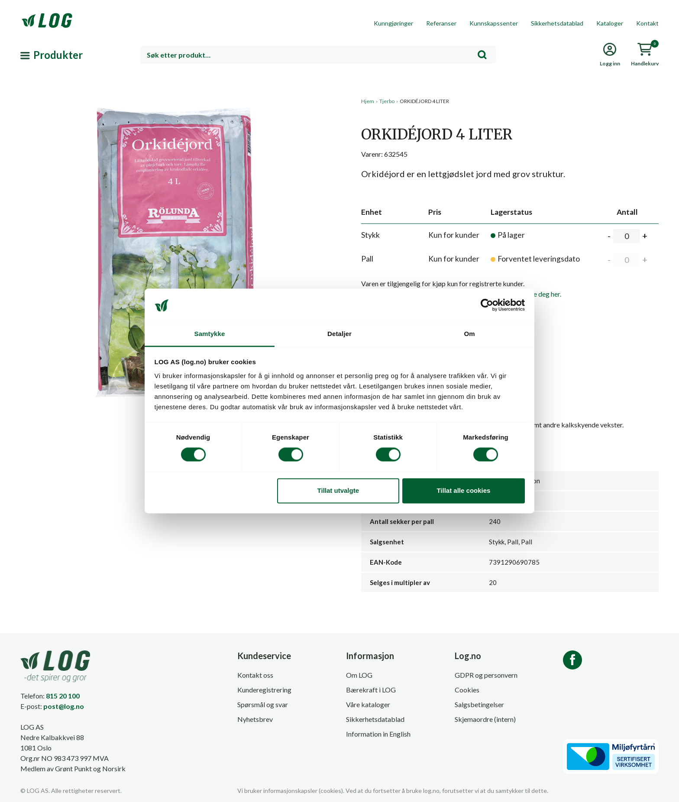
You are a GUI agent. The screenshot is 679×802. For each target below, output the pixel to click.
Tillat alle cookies (463, 490)
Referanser (441, 23)
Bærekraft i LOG (371, 690)
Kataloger (609, 23)
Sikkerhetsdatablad (557, 23)
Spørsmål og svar (262, 704)
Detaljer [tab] (339, 333)
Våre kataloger (368, 704)
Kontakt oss (255, 675)
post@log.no (63, 706)
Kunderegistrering (264, 690)
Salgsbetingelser (479, 704)
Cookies (467, 690)
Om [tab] (469, 333)
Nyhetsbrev (255, 719)
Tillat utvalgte (338, 490)
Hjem (367, 101)
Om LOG (359, 675)
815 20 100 (63, 696)
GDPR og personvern (486, 675)
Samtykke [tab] (209, 333)
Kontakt (647, 23)
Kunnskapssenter (493, 23)
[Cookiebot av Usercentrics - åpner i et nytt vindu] (487, 305)
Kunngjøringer (393, 23)
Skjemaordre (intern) (485, 719)
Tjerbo (386, 101)
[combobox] (318, 55)
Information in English (378, 734)
